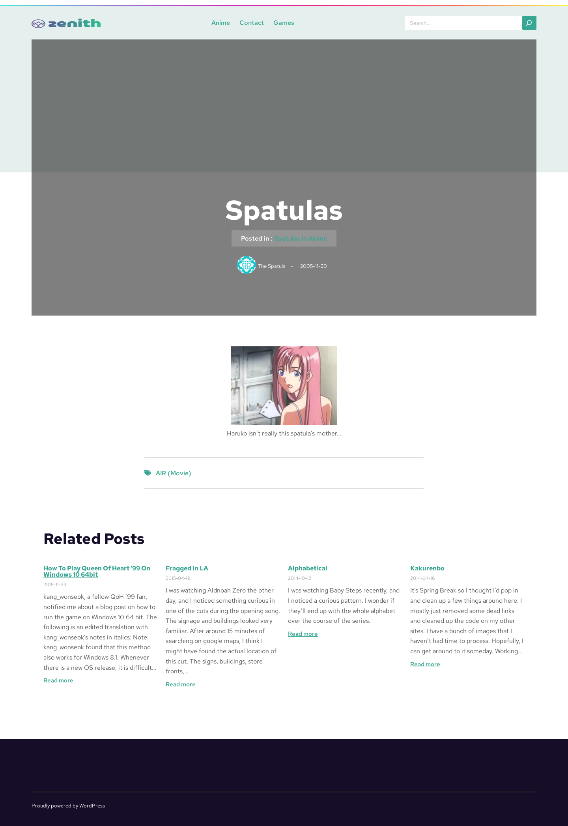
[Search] (529, 23)
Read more (58, 680)
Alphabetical (307, 568)
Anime (220, 23)
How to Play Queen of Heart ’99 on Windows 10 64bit (96, 571)
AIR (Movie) (173, 473)
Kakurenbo (427, 568)
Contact (251, 23)
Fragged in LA (187, 568)
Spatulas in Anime (300, 238)
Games (283, 23)
